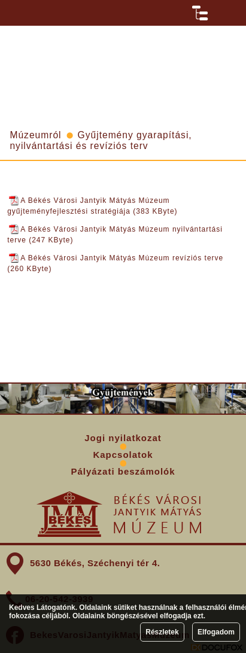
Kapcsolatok (123, 454)
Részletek (161, 632)
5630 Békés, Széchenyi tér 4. (95, 563)
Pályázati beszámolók (123, 471)
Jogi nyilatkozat (123, 438)
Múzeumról (35, 135)
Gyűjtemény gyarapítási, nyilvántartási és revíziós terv (101, 140)
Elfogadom (216, 632)
